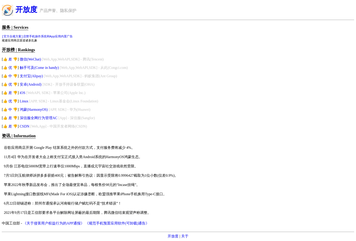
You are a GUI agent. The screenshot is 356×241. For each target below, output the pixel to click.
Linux (24, 102)
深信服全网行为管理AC (38, 118)
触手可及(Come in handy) (39, 68)
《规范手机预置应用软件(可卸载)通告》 (117, 224)
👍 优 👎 (10, 68)
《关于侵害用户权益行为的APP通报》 (53, 224)
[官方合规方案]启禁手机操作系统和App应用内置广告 (37, 36)
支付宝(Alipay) (31, 76)
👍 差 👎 (10, 60)
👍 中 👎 (10, 76)
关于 (184, 237)
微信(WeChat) (30, 60)
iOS (22, 93)
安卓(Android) (31, 85)
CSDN (25, 127)
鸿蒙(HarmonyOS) (34, 110)
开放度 (26, 9)
